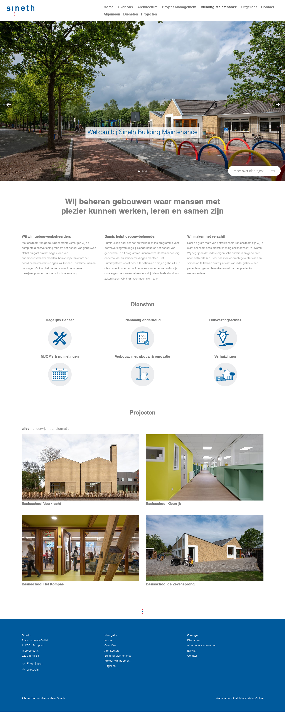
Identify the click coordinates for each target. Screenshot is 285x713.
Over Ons (110, 646)
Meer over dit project (254, 170)
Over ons (125, 7)
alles (25, 428)
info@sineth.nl (30, 651)
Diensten (130, 14)
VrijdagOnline (255, 699)
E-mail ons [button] (32, 665)
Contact (267, 7)
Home (108, 7)
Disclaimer (193, 641)
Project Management (179, 7)
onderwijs (39, 428)
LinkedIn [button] (30, 671)
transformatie (59, 428)
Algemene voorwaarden (201, 646)
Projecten (149, 14)
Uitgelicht (249, 7)
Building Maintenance (219, 7)
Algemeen (112, 14)
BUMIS (191, 651)
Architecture (147, 7)
